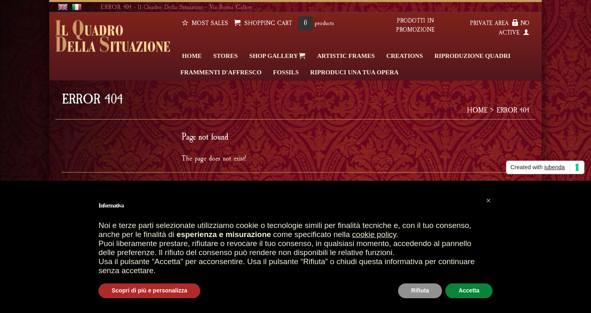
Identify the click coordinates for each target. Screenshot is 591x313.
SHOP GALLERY (277, 55)
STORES (225, 55)
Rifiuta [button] (420, 290)
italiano (76, 7)
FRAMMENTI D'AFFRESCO (221, 72)
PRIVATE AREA (494, 23)
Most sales (205, 23)
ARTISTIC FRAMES (346, 55)
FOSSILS (285, 72)
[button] (488, 200)
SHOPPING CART (263, 23)
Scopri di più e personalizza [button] (149, 290)
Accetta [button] (468, 290)
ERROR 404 (513, 110)
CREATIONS (404, 55)
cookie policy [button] (374, 234)
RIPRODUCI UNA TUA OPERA (354, 72)
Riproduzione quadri (472, 55)
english (63, 7)
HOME (192, 55)
